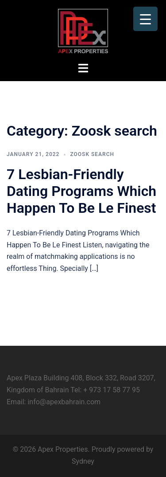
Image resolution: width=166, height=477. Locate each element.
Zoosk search (92, 154)
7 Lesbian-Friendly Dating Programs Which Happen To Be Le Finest (81, 191)
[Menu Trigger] (145, 19)
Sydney (83, 461)
